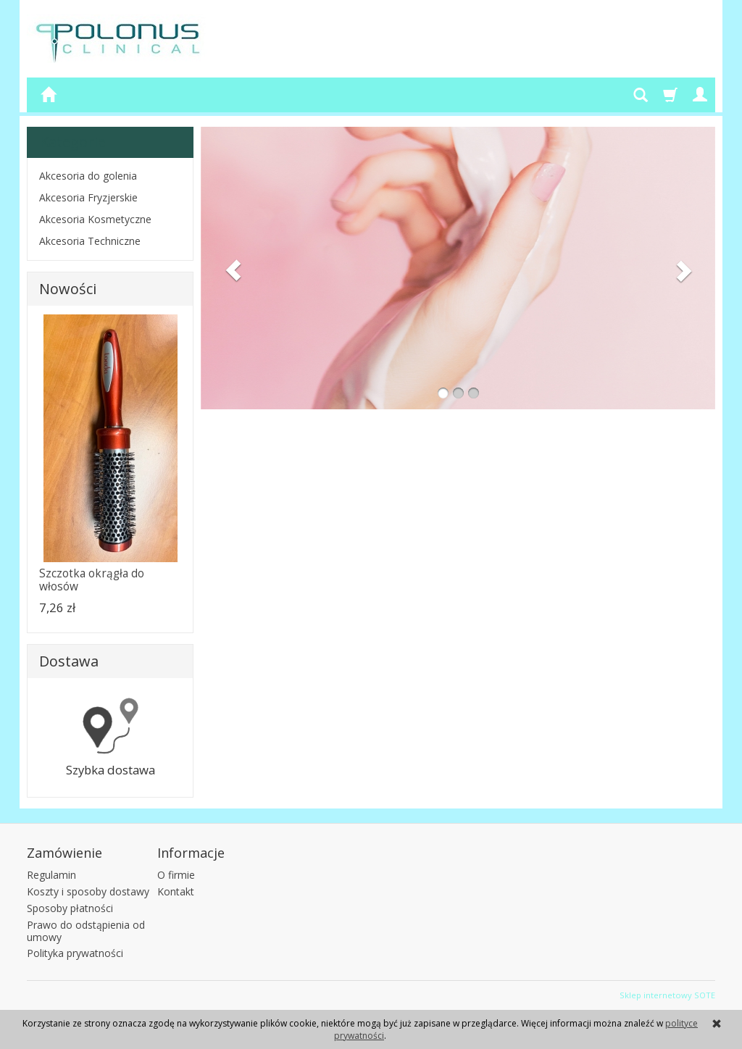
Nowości (67, 288)
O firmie (176, 875)
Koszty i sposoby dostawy (88, 891)
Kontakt (175, 891)
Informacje (191, 852)
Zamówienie (64, 852)
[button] (228, 268)
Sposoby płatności (70, 908)
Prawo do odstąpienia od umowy (86, 931)
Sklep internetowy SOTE (667, 995)
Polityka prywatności (75, 953)
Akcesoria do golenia (88, 176)
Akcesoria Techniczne (90, 241)
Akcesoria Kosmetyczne (95, 219)
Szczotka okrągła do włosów (91, 580)
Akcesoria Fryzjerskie (88, 197)
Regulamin (51, 875)
